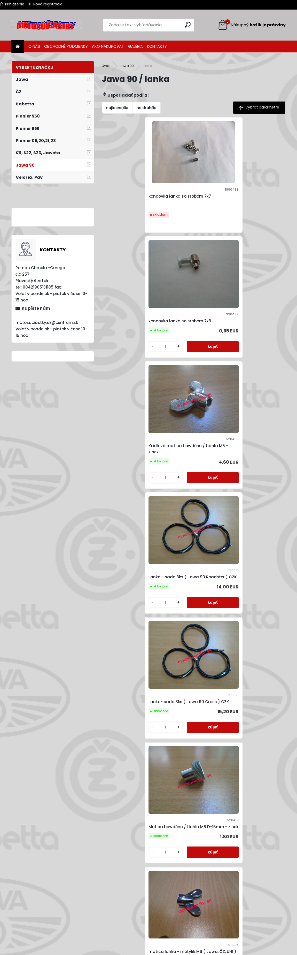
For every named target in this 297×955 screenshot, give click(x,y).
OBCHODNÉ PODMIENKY (66, 46)
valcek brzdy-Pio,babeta (223, 683)
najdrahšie (146, 107)
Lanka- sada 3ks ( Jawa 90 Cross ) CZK (143, 439)
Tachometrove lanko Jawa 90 (137, 683)
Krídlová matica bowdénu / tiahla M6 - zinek (147, 315)
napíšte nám (36, 308)
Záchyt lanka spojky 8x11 (177, 786)
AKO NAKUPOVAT (108, 46)
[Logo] (46, 25)
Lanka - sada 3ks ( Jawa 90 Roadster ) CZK (238, 315)
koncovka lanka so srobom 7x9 (230, 194)
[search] (188, 25)
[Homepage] (17, 46)
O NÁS (34, 46)
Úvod (106, 65)
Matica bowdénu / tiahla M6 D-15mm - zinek (238, 439)
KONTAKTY (157, 46)
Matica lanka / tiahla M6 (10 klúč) (233, 563)
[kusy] (214, 220)
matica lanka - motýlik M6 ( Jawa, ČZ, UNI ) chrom (146, 563)
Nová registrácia (47, 4)
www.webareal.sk (169, 949)
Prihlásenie (14, 4)
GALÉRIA (135, 46)
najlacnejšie (117, 107)
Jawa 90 (127, 65)
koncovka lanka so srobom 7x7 (138, 194)
